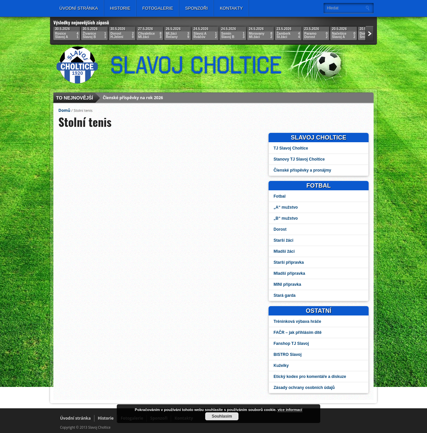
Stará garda (285, 295)
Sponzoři (196, 8)
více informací (290, 410)
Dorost (280, 229)
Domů (64, 110)
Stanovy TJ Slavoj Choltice (299, 159)
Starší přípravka (289, 262)
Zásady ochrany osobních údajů (304, 387)
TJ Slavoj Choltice (291, 148)
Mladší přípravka (289, 273)
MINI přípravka (287, 284)
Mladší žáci (284, 251)
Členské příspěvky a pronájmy (302, 170)
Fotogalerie (157, 8)
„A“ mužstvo (286, 207)
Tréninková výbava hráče (297, 321)
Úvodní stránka (78, 8)
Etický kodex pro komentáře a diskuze (310, 376)
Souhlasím (222, 416)
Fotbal (280, 196)
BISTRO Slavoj (288, 354)
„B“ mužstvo (286, 218)
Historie (120, 8)
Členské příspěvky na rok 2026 (133, 98)
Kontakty (231, 8)
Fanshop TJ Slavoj (291, 343)
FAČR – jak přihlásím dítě (298, 332)
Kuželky (281, 365)
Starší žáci (283, 240)
